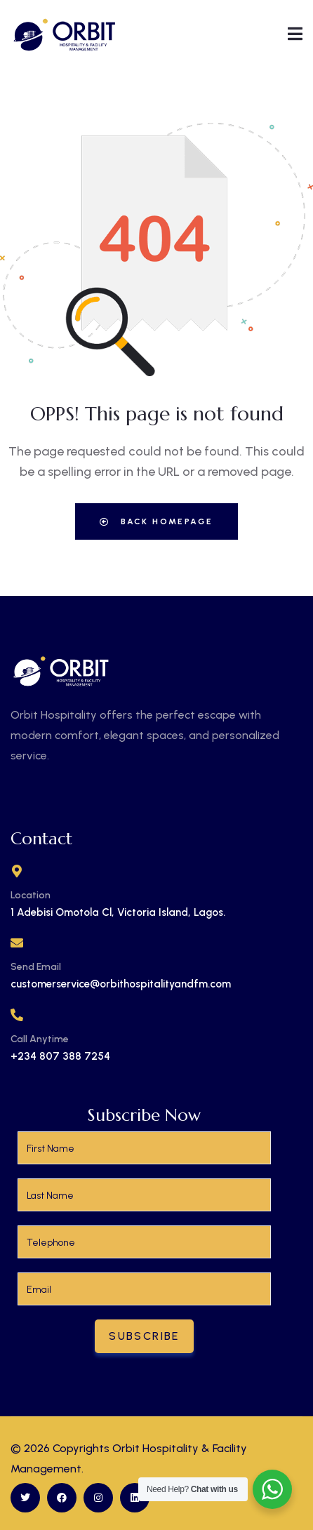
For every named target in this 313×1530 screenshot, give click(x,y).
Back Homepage (156, 521)
